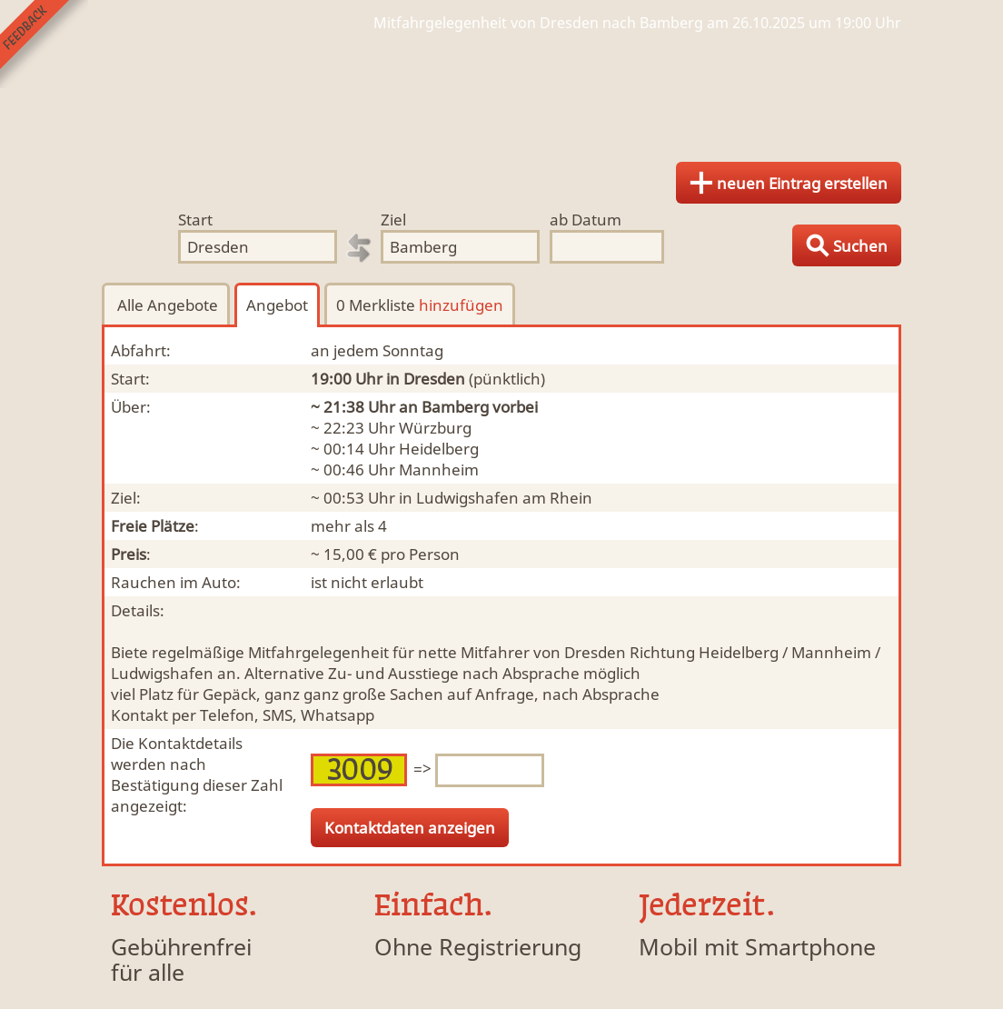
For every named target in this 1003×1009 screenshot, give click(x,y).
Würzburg (435, 427)
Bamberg (455, 406)
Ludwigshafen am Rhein (504, 497)
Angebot (277, 305)
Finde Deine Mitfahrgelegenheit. (501, 91)
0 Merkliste (419, 305)
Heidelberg (439, 448)
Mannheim (439, 469)
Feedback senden (44, 44)
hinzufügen (461, 305)
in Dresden (425, 378)
